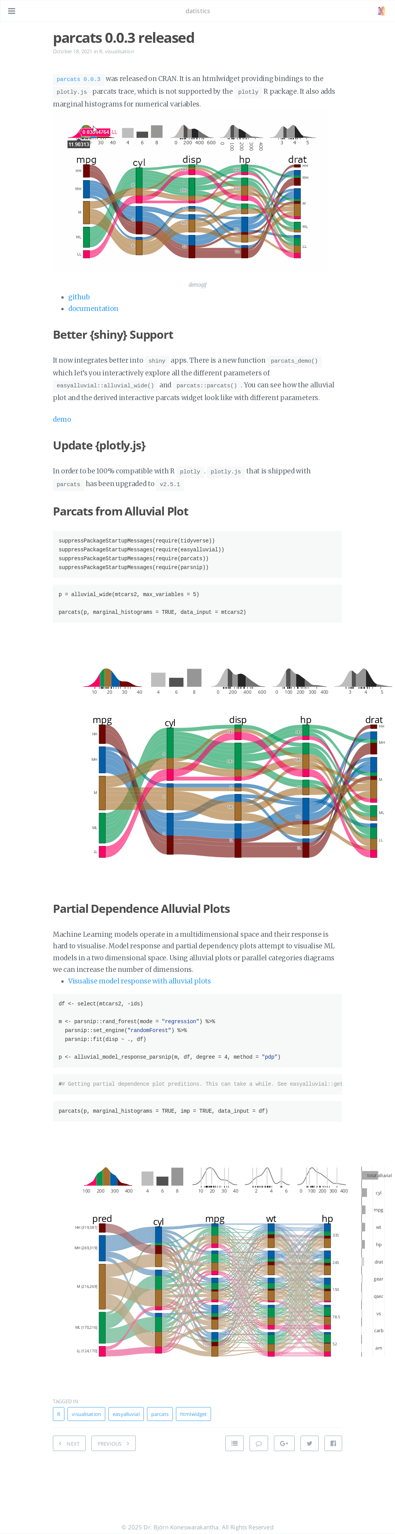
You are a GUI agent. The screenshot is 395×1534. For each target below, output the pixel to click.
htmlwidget (193, 1407)
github (78, 295)
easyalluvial (126, 1407)
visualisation (119, 51)
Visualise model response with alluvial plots (139, 974)
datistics (198, 11)
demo (62, 415)
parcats (160, 1407)
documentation (93, 306)
